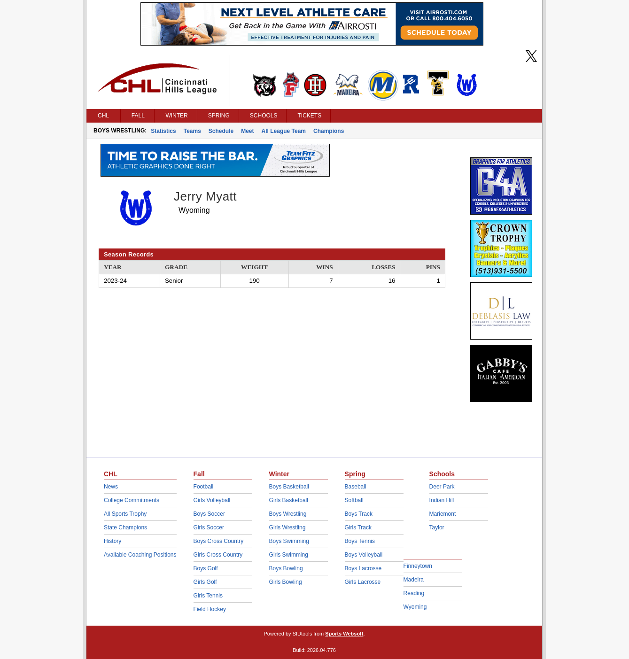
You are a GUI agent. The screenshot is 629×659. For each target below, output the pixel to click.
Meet (247, 131)
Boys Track (359, 514)
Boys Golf (206, 568)
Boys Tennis (360, 541)
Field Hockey (210, 609)
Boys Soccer (209, 514)
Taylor (436, 527)
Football (204, 486)
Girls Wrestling (287, 527)
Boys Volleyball (364, 554)
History (112, 541)
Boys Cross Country (219, 541)
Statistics (163, 131)
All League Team (284, 131)
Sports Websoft (344, 633)
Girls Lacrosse (363, 582)
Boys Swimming (289, 541)
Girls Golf (205, 582)
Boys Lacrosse (363, 568)
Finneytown (418, 566)
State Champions (125, 527)
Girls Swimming (288, 554)
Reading (414, 593)
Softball (354, 500)
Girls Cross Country (218, 554)
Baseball (355, 486)
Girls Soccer (209, 527)
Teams (192, 131)
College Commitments (131, 500)
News (111, 486)
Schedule (221, 131)
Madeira (414, 579)
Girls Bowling (285, 582)
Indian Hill (441, 500)
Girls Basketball (288, 500)
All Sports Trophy (125, 514)
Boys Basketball (289, 486)
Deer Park (442, 486)
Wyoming (415, 607)
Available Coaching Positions (140, 554)
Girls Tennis (208, 595)
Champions (328, 131)
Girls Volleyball (212, 500)
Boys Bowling (286, 568)
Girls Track (358, 527)
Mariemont (442, 514)
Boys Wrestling (288, 514)
